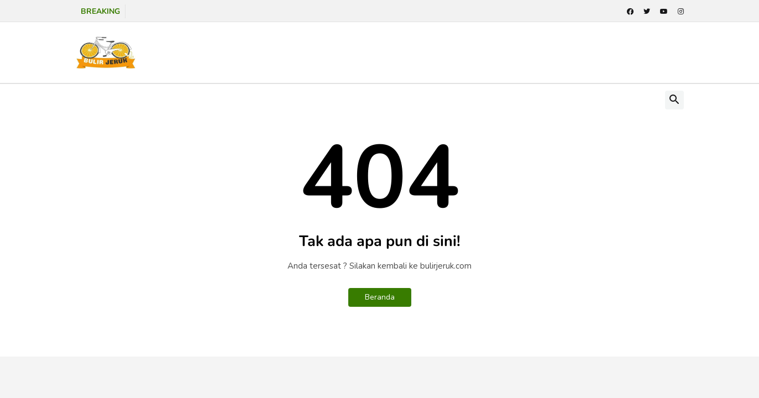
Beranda (380, 297)
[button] (674, 100)
